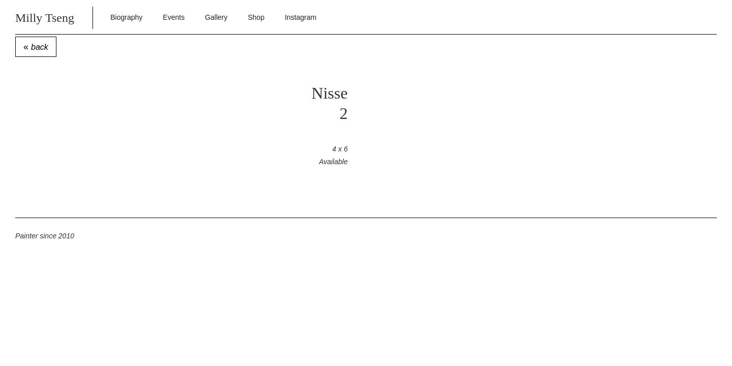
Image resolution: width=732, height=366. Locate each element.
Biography (126, 17)
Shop (256, 17)
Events (174, 17)
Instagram (300, 17)
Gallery (216, 17)
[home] (57, 17)
